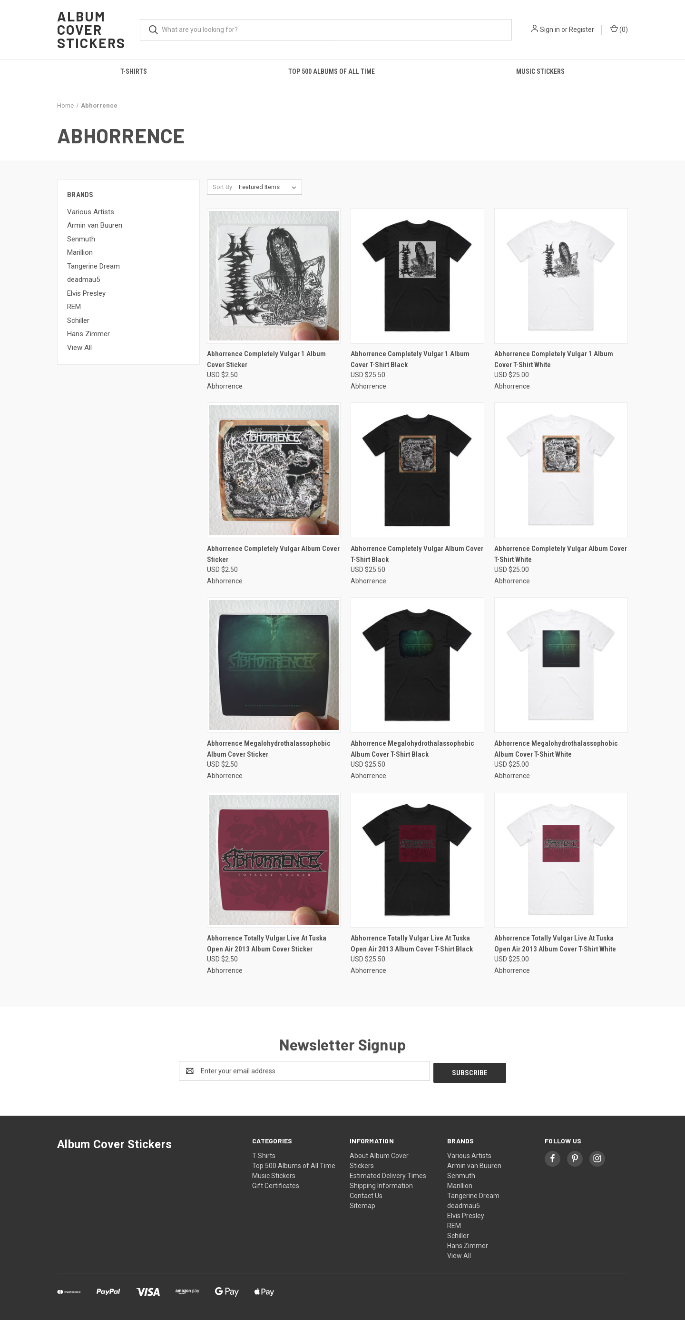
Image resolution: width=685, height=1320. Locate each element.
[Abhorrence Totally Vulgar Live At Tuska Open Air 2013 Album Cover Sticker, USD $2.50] (274, 860)
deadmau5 (83, 279)
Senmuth (81, 239)
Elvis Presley (86, 293)
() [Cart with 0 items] (619, 29)
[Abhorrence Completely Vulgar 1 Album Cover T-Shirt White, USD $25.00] (561, 276)
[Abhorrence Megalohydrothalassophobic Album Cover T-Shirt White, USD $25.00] (561, 665)
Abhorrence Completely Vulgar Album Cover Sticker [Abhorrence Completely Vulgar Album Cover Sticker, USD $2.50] (273, 554)
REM (74, 306)
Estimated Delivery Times (388, 1174)
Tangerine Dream (93, 266)
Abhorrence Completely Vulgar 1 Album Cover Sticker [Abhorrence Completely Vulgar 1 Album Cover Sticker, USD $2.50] (266, 359)
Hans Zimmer (88, 334)
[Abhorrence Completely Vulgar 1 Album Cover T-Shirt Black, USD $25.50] (417, 276)
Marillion (80, 252)
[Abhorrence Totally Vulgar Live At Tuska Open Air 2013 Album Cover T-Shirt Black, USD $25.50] (417, 860)
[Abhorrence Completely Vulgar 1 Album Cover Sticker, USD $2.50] (274, 276)
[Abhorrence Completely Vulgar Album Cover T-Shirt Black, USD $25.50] (417, 470)
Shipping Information (381, 1184)
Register (581, 29)
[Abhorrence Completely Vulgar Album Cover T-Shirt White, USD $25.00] (561, 470)
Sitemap (362, 1204)
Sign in (550, 29)
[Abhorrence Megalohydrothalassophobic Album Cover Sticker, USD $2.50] (274, 665)
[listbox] (269, 187)
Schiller (78, 320)
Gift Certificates (275, 1184)
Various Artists (90, 212)
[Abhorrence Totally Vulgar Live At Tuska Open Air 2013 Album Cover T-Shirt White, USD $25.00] (561, 860)
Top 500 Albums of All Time (331, 71)
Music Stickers (540, 71)
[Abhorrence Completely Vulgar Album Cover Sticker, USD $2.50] (274, 470)
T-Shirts (133, 71)
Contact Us (366, 1194)
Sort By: (223, 186)
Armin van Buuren (94, 225)
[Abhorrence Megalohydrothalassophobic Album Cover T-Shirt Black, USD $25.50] (417, 665)
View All (79, 347)
